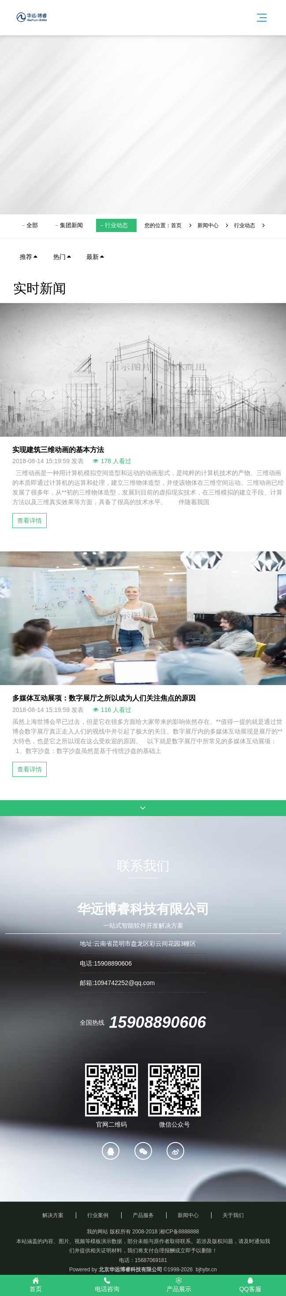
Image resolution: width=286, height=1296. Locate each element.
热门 (62, 256)
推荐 (29, 256)
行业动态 (116, 225)
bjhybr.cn (206, 1269)
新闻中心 (208, 225)
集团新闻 (71, 225)
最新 (95, 256)
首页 (176, 225)
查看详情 (29, 520)
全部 (32, 225)
